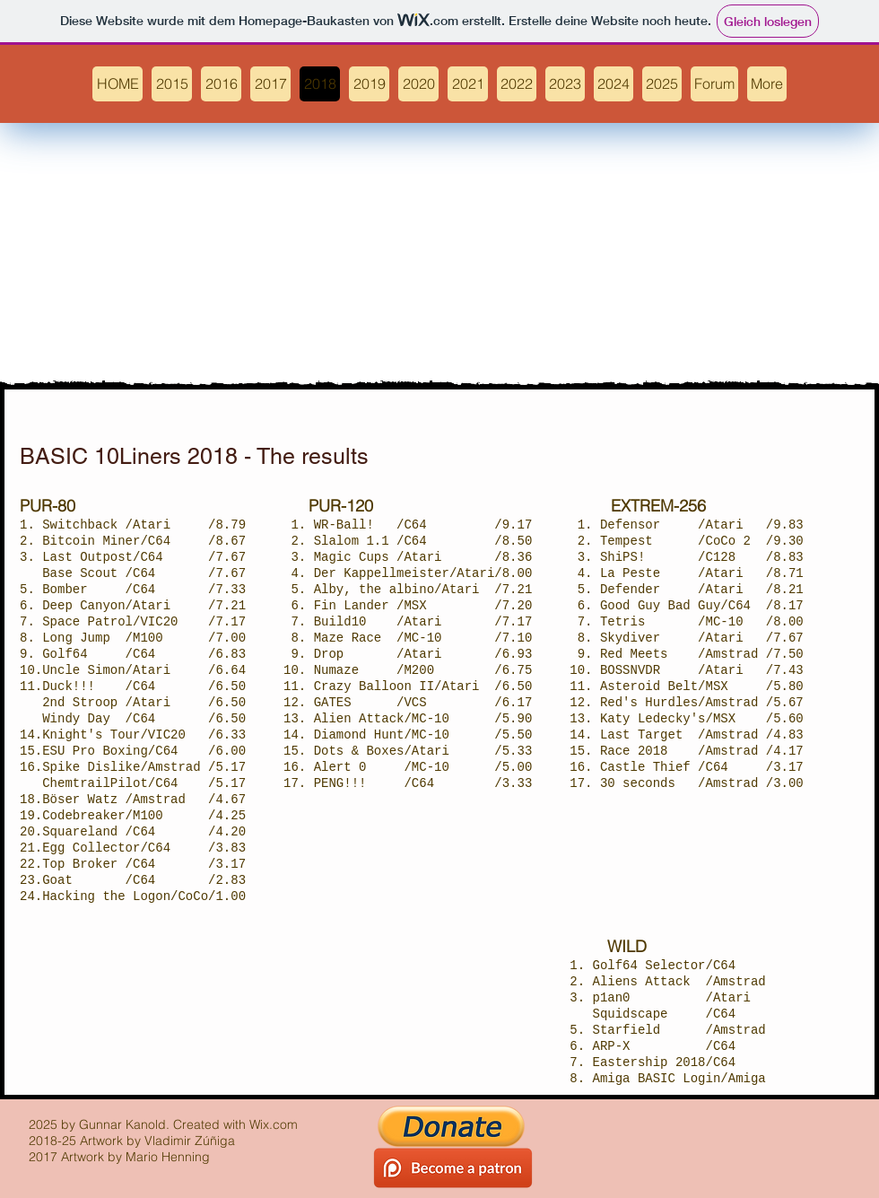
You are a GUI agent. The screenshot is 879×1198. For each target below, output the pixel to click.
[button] (516, 83)
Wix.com (273, 1124)
